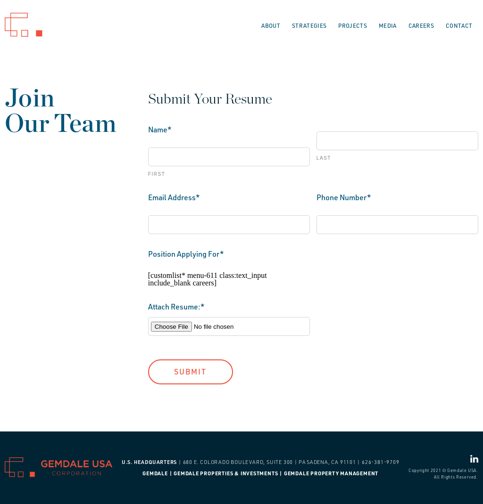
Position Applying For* (186, 254)
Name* (160, 129)
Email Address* (174, 197)
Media (388, 25)
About (270, 25)
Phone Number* (343, 197)
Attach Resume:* (176, 306)
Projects (352, 25)
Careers (421, 25)
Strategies (309, 25)
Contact (459, 25)
